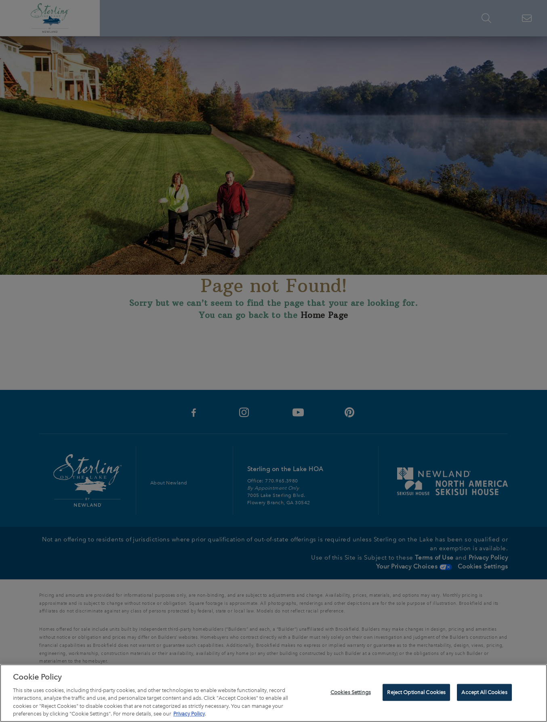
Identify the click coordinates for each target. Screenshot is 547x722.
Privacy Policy (189, 715)
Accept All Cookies (484, 693)
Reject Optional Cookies (416, 693)
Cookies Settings (350, 693)
